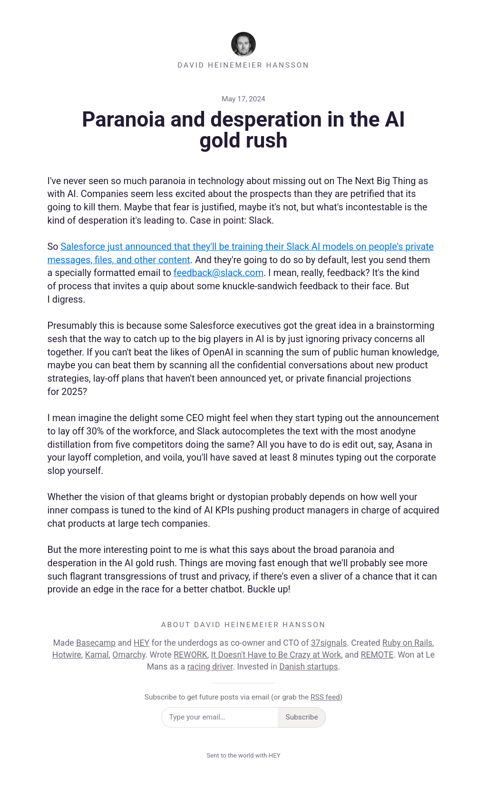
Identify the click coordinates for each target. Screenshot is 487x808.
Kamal (97, 655)
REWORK (190, 655)
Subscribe (302, 717)
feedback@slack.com (218, 272)
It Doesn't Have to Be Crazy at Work (276, 655)
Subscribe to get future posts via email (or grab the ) (243, 697)
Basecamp (96, 643)
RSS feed (325, 697)
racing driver (210, 666)
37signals (329, 643)
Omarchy (128, 655)
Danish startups (308, 666)
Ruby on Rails (407, 643)
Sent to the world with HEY (243, 755)
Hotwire (66, 655)
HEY (141, 643)
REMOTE (377, 655)
